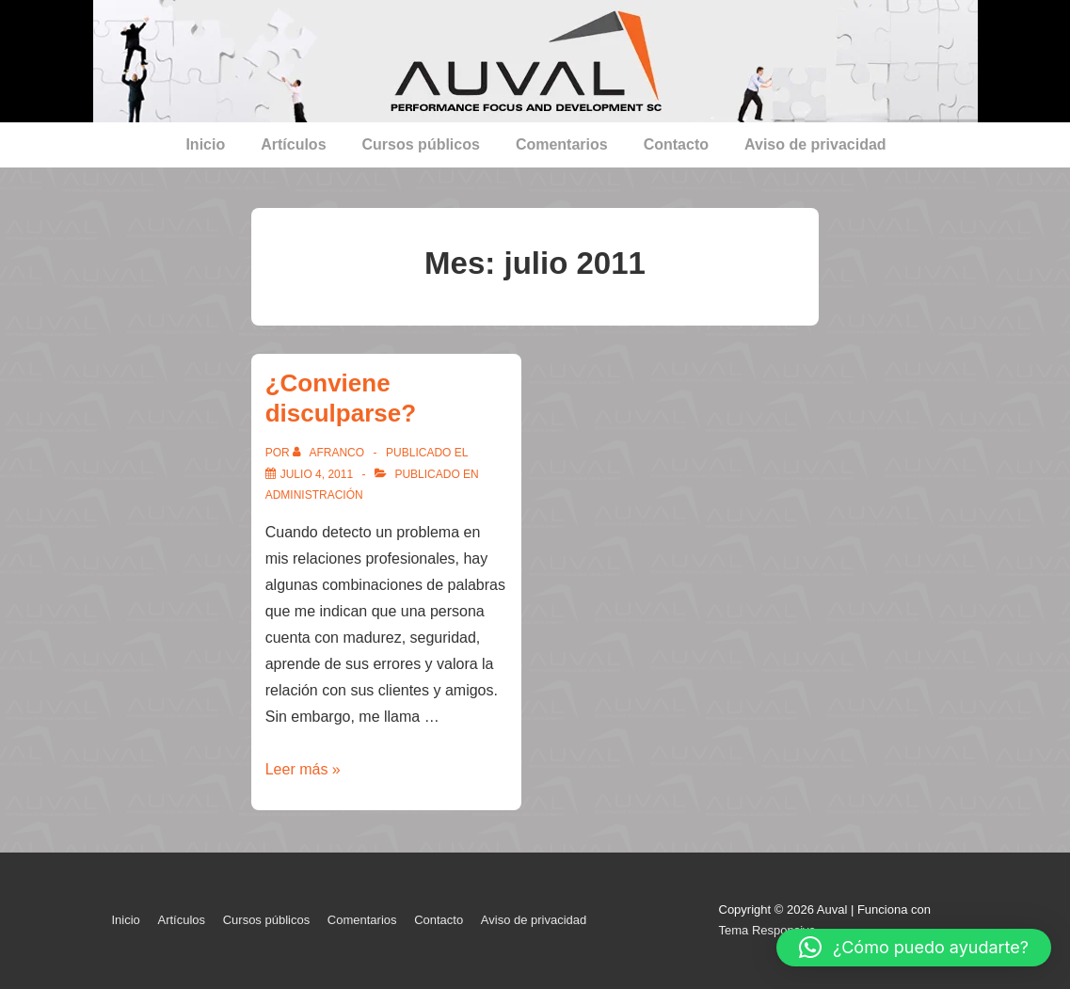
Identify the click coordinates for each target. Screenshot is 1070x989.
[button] (913, 947)
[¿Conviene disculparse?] (316, 474)
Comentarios (562, 144)
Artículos (293, 144)
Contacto (676, 144)
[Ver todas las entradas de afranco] (330, 452)
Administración (314, 495)
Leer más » (303, 769)
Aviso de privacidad (815, 144)
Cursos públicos (421, 144)
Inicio (205, 144)
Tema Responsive (767, 930)
